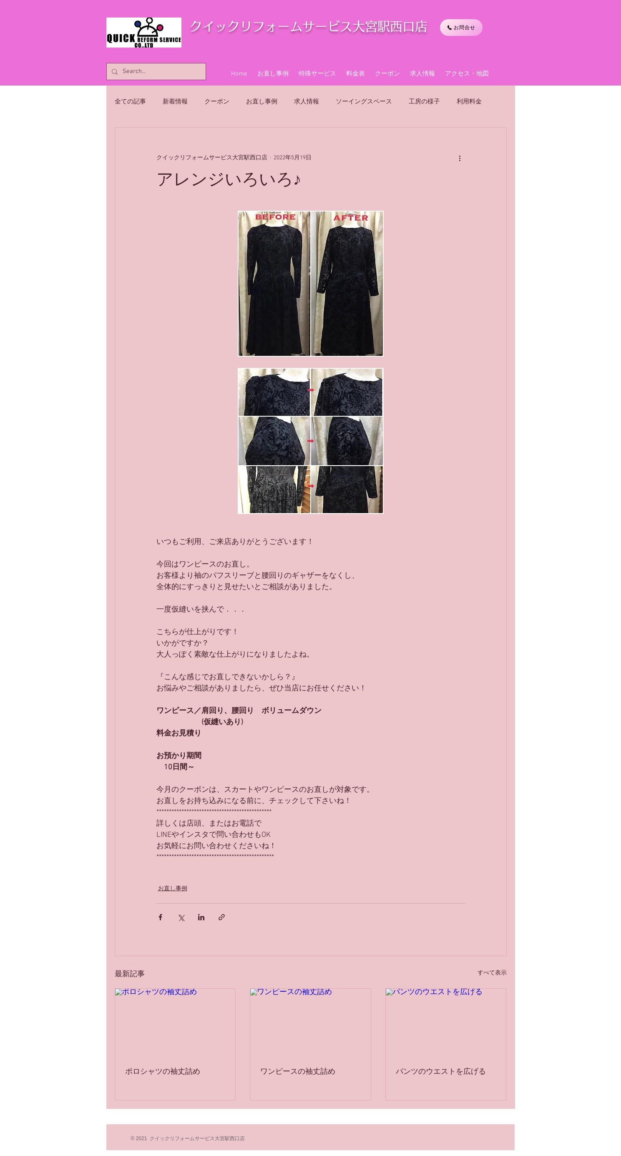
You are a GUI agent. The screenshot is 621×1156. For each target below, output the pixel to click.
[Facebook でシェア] (160, 917)
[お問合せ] (461, 27)
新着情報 (175, 102)
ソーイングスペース (364, 102)
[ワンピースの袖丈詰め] (310, 1022)
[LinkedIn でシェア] (201, 917)
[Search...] (155, 71)
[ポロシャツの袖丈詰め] (175, 1022)
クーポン (216, 102)
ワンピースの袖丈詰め (297, 1072)
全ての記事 (130, 102)
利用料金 (469, 102)
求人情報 (306, 102)
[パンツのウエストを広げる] (446, 1022)
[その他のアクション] (460, 158)
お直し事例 (261, 102)
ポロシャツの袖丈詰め (162, 1072)
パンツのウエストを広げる (441, 1072)
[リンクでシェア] (222, 917)
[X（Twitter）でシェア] (181, 917)
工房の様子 (424, 102)
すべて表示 (492, 973)
